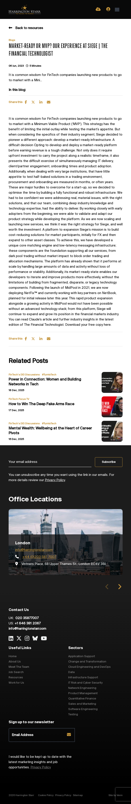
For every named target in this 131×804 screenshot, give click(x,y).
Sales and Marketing (82, 704)
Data (71, 672)
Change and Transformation (87, 661)
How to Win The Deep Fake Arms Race (41, 404)
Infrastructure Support (83, 677)
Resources (16, 677)
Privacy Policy (55, 480)
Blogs (12, 40)
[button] (120, 587)
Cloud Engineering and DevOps (89, 667)
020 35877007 (27, 618)
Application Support (81, 656)
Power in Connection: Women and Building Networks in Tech (45, 381)
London (22, 543)
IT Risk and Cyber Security (85, 682)
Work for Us (16, 682)
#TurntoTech (49, 374)
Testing (73, 714)
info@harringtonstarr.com (34, 550)
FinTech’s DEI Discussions (24, 374)
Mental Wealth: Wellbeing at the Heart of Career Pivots (50, 430)
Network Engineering (82, 688)
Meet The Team (19, 667)
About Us (15, 661)
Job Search (16, 672)
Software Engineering (83, 709)
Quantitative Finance (82, 698)
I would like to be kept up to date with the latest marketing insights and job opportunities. (40, 762)
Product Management (83, 693)
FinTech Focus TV (19, 399)
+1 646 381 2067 (28, 623)
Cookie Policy (45, 795)
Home (13, 656)
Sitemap (78, 795)
